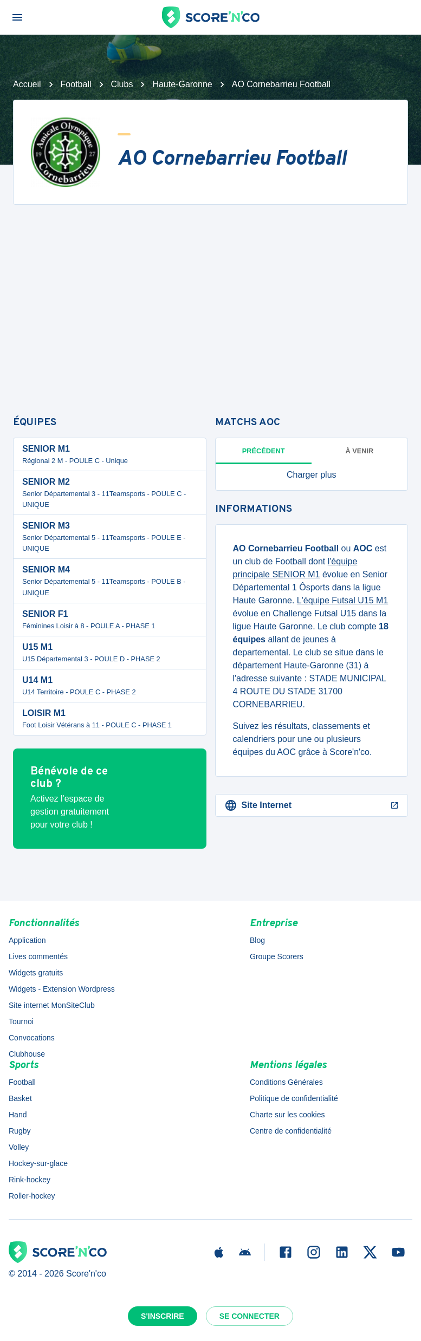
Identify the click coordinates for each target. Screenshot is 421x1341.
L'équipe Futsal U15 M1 (342, 600)
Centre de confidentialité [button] (291, 1131)
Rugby (19, 1131)
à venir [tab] (359, 451)
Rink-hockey (29, 1179)
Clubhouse (27, 1054)
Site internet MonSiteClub (52, 1005)
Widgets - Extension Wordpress (62, 989)
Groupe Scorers (276, 956)
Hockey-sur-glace (38, 1163)
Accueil (27, 84)
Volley (19, 1147)
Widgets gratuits (36, 972)
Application (27, 940)
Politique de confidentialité (294, 1098)
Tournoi (21, 1021)
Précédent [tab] (263, 451)
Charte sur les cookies (287, 1114)
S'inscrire (162, 1316)
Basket (20, 1098)
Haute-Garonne (182, 84)
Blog (257, 940)
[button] (312, 475)
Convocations (32, 1037)
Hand (18, 1114)
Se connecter (249, 1316)
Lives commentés (38, 956)
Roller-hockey (32, 1196)
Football (76, 84)
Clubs (122, 84)
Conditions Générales (286, 1082)
